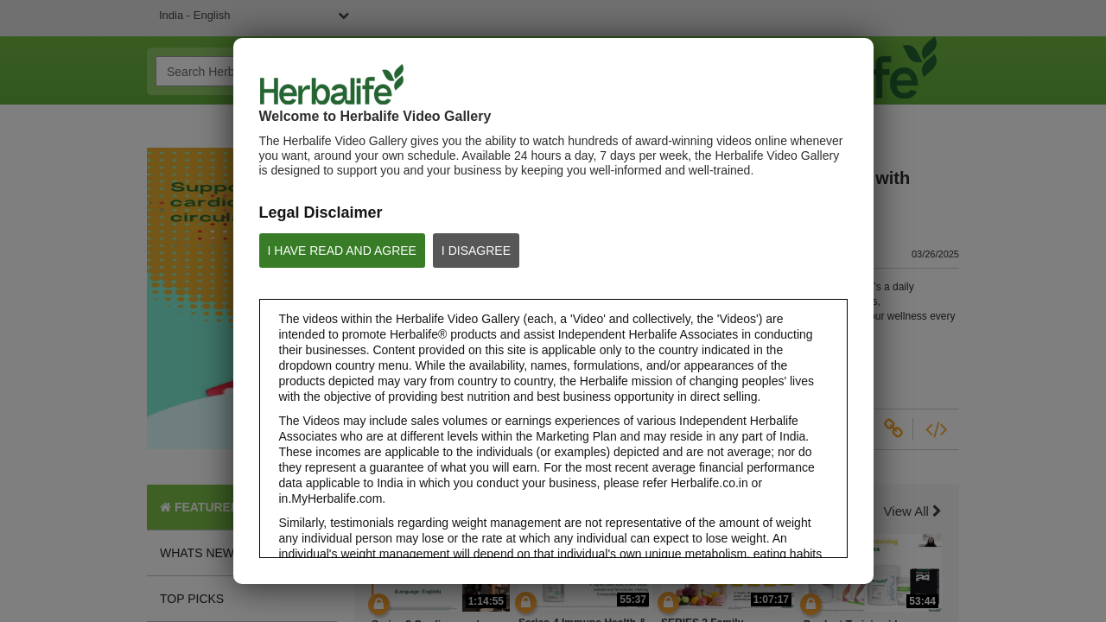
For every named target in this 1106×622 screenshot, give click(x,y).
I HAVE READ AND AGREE (342, 250)
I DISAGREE (476, 250)
